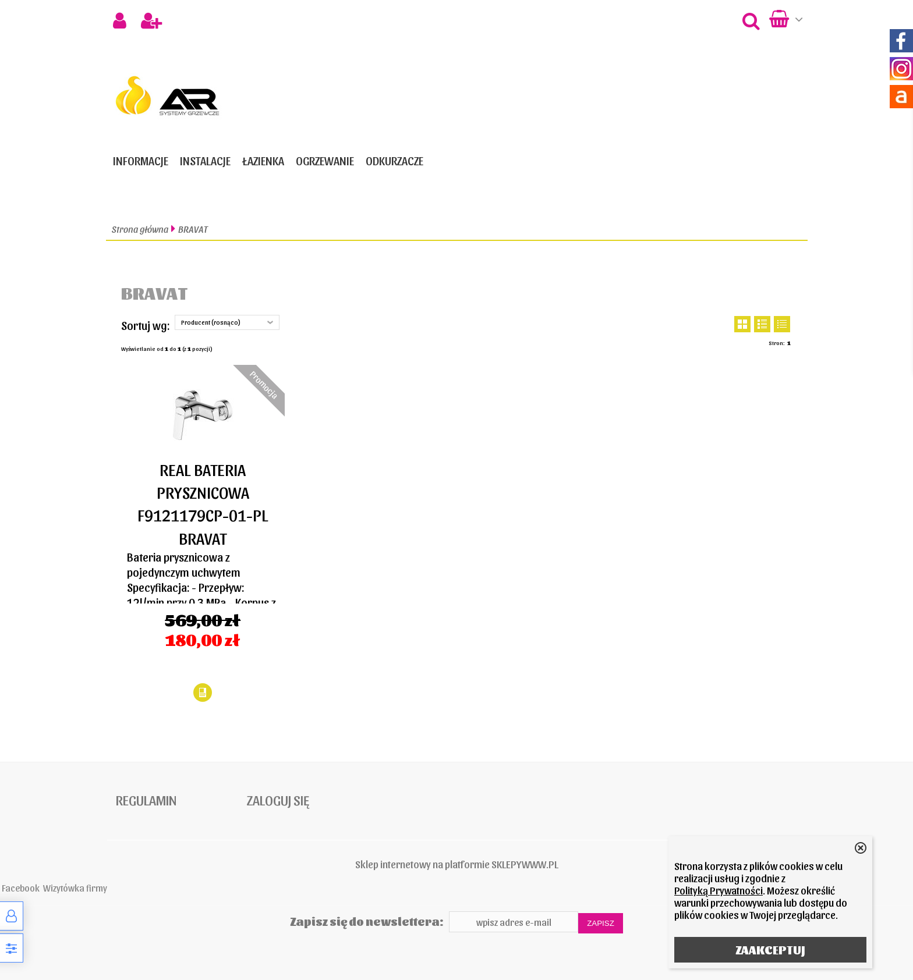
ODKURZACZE (394, 161)
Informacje (140, 161)
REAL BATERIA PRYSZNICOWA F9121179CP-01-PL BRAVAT (202, 503)
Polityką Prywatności (718, 890)
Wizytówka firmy (75, 887)
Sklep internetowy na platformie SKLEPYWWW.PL (456, 864)
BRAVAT (192, 229)
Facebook (21, 887)
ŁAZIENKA (263, 161)
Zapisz (600, 923)
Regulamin (146, 799)
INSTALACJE (205, 161)
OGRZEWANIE (325, 161)
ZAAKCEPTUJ (770, 950)
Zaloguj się (278, 799)
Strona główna (140, 229)
